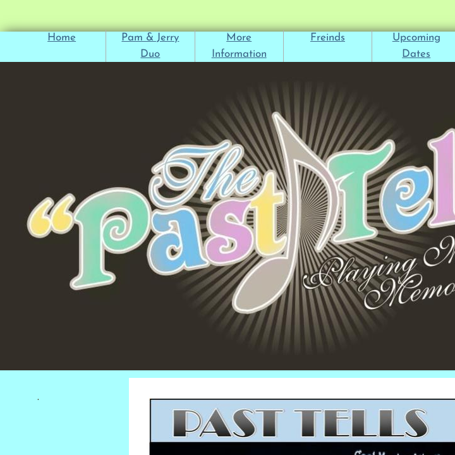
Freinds (327, 37)
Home (61, 37)
